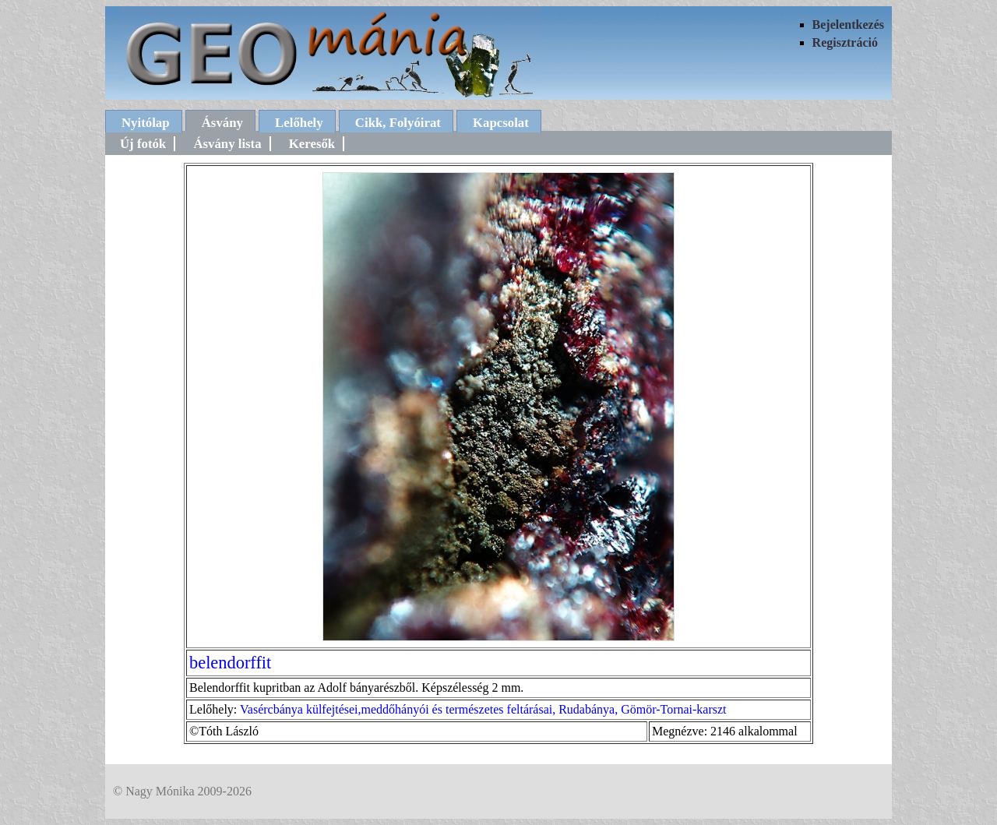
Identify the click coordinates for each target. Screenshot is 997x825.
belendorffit (230, 662)
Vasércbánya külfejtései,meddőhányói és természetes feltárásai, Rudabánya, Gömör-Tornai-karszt (483, 709)
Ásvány (222, 122)
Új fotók (143, 143)
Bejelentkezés (848, 24)
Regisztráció (845, 42)
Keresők (312, 143)
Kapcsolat (501, 122)
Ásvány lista (227, 143)
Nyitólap (146, 122)
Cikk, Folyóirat (398, 122)
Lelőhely (299, 122)
